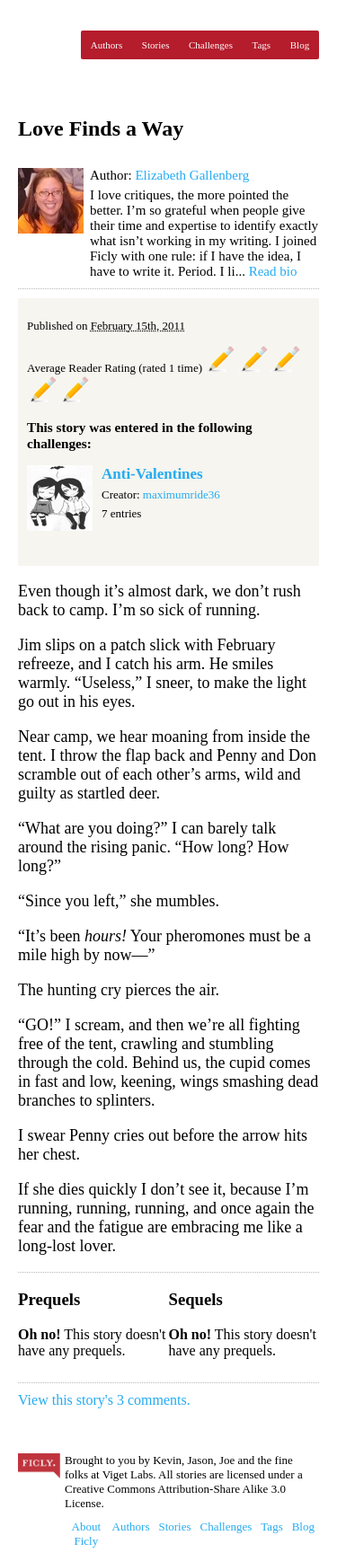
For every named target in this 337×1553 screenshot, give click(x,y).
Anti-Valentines (152, 473)
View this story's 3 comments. (104, 1399)
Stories (156, 45)
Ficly (45, 45)
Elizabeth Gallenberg (192, 175)
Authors (106, 45)
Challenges (211, 45)
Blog (299, 45)
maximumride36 (181, 494)
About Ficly (87, 1534)
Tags (262, 45)
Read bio (273, 271)
